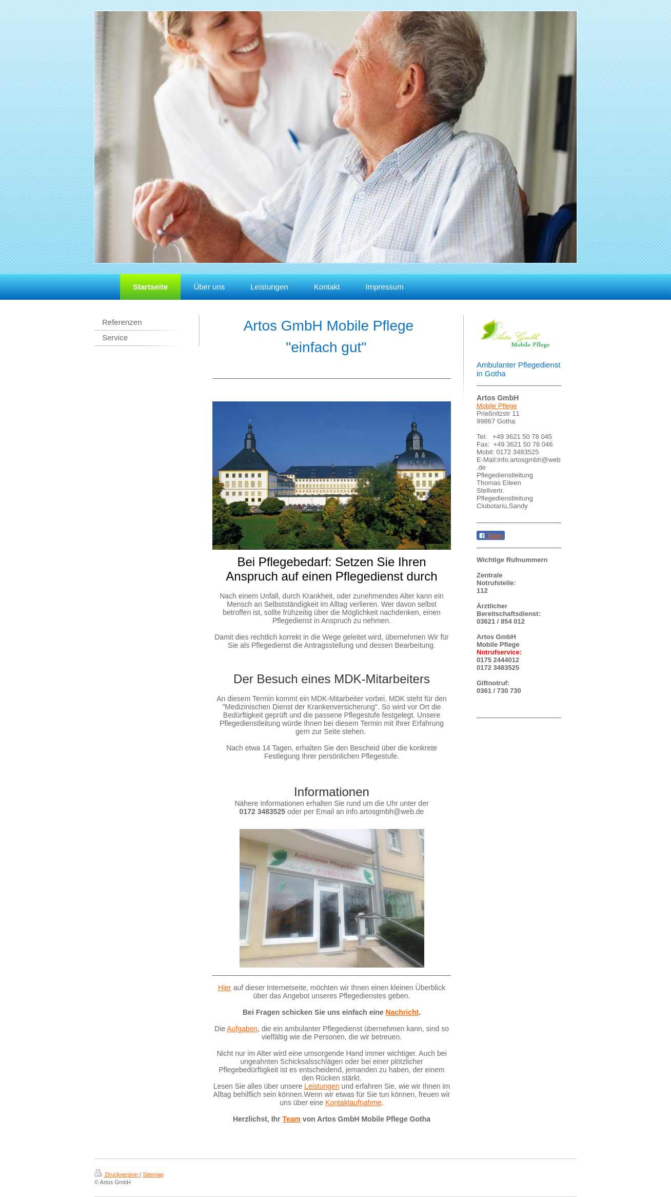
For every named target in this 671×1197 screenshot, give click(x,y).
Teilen (491, 535)
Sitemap (153, 1174)
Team (291, 1119)
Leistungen (322, 1086)
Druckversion (117, 1174)
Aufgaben (242, 1029)
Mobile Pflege (497, 406)
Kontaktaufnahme (353, 1102)
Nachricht (402, 1012)
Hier (224, 987)
